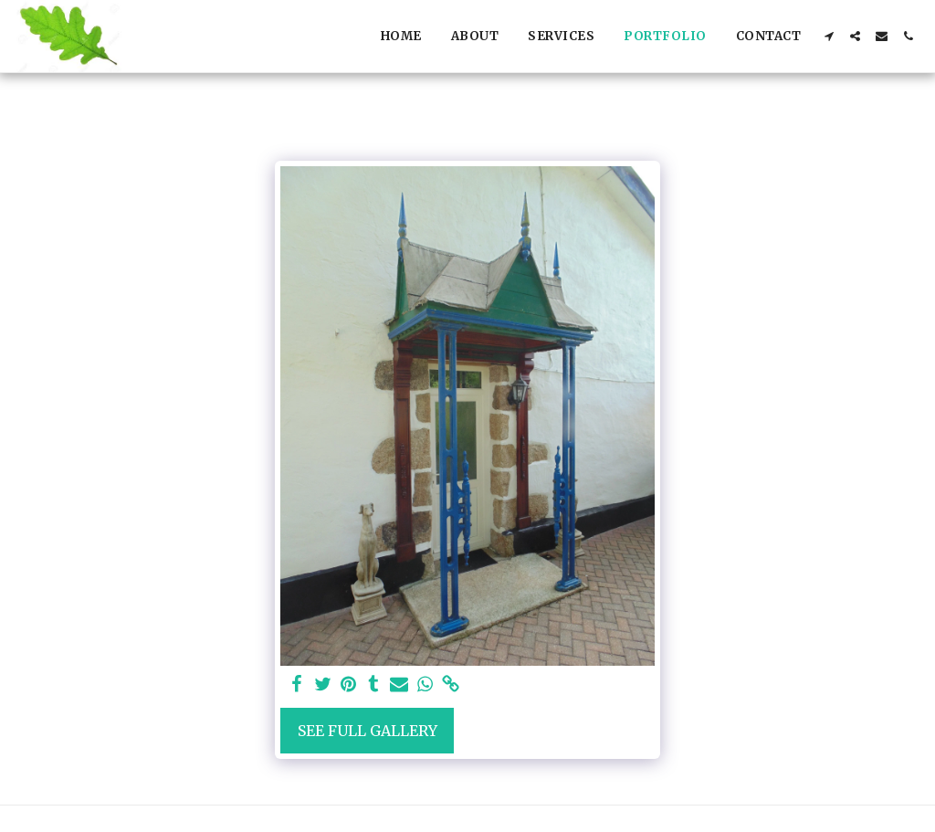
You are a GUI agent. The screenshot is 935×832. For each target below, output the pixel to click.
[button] (828, 36)
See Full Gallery (367, 730)
